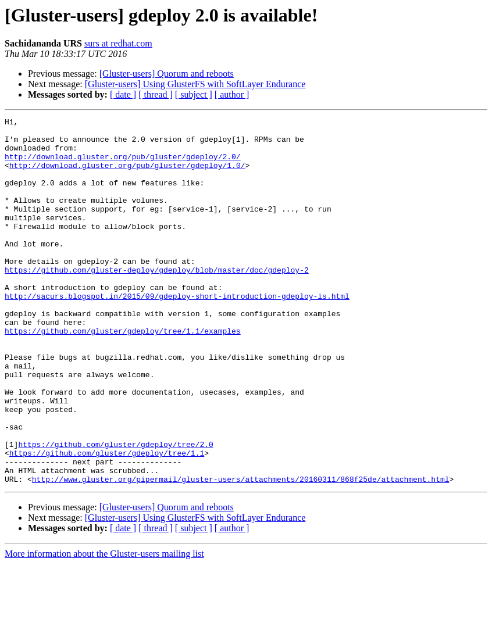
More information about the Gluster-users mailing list (104, 627)
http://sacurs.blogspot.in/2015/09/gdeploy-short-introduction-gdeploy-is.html (177, 332)
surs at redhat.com (118, 43)
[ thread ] (155, 94)
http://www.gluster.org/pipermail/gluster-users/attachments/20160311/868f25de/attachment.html (241, 552)
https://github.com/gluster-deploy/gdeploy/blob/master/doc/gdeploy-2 (157, 301)
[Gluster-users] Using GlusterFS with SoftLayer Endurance (195, 84)
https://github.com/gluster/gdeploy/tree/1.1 (106, 521)
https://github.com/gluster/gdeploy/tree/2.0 (115, 510)
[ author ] (232, 94)
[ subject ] (193, 94)
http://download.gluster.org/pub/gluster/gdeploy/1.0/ (127, 175)
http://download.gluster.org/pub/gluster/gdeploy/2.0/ (123, 165)
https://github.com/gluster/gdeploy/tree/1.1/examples (123, 374)
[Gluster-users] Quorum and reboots (166, 73)
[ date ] (123, 94)
